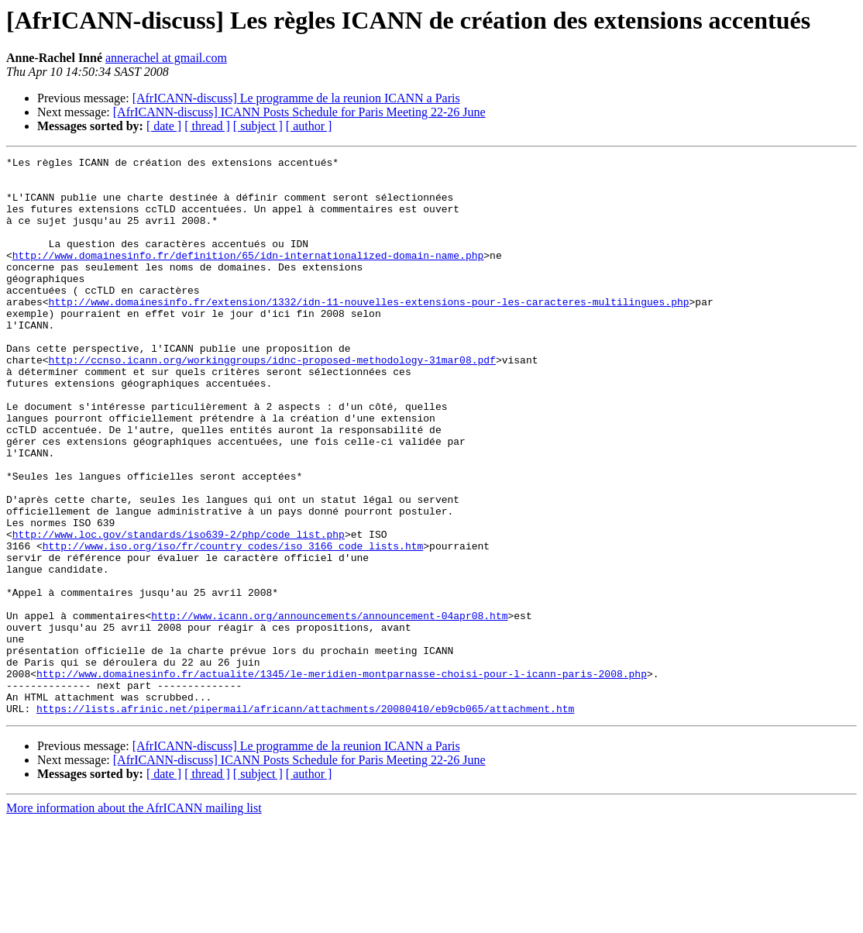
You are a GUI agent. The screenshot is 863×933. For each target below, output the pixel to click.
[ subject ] (258, 126)
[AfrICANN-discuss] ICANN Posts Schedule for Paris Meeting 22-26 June (299, 112)
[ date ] (163, 126)
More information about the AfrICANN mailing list (134, 919)
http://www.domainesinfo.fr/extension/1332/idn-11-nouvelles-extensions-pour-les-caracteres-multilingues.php (369, 332)
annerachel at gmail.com (166, 57)
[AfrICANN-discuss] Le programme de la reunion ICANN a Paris (296, 98)
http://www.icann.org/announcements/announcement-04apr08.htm (329, 708)
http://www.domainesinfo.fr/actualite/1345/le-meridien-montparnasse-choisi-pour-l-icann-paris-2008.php (341, 778)
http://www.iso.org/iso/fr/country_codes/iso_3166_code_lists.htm (233, 625)
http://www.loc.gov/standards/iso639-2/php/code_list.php (178, 611)
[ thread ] (207, 126)
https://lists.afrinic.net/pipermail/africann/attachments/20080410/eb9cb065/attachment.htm (305, 820)
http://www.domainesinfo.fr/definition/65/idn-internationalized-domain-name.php (247, 276)
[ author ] (309, 126)
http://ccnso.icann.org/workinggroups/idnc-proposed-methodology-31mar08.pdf (272, 401)
